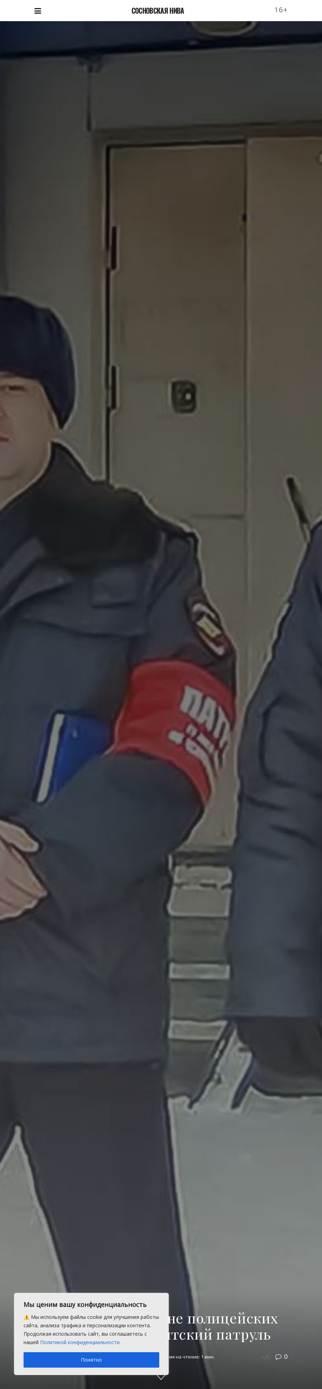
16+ (281, 9)
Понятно (91, 1359)
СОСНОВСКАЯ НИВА (157, 10)
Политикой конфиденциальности (80, 1342)
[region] (91, 1334)
